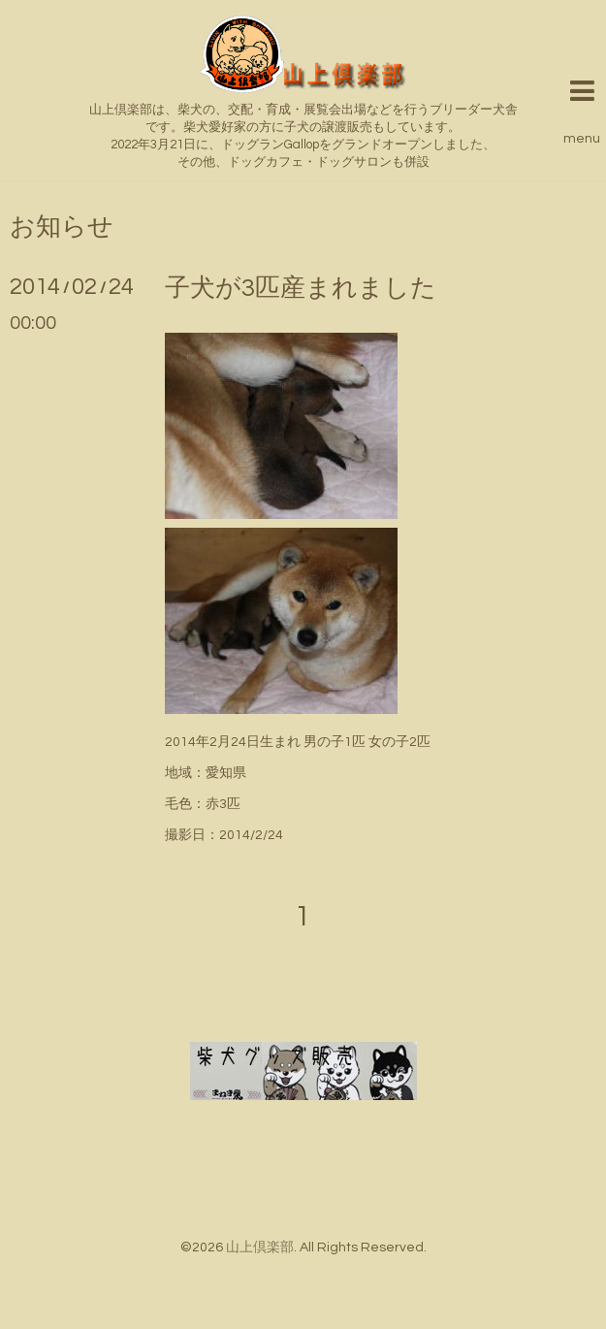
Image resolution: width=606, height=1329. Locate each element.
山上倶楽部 (260, 1247)
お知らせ (61, 227)
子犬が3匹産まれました (300, 288)
